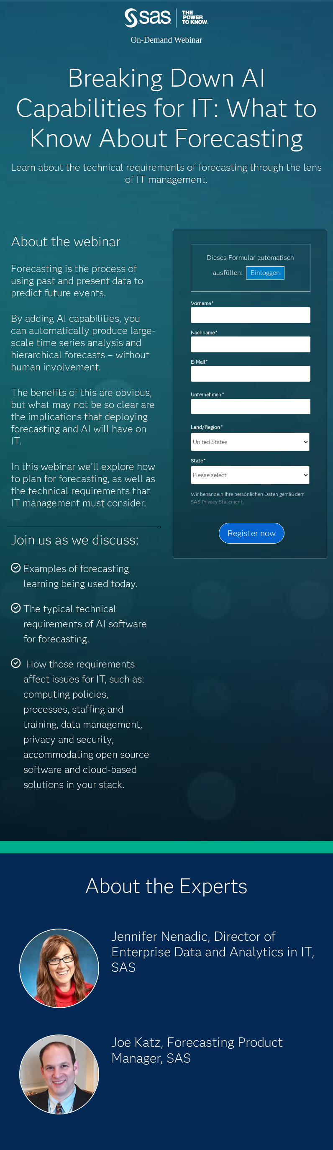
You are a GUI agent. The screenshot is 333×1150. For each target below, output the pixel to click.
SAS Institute (166, 26)
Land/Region (207, 427)
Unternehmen (207, 394)
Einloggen (265, 273)
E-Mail (199, 362)
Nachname (204, 332)
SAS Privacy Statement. (217, 501)
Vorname (202, 303)
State (198, 460)
